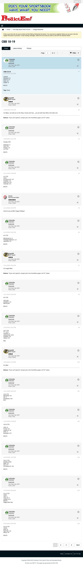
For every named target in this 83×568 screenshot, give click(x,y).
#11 (78, 391)
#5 (79, 208)
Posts (6, 48)
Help (61, 554)
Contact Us (68, 554)
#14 (78, 490)
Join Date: (11, 65)
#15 (78, 523)
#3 (79, 139)
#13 (78, 457)
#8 (79, 294)
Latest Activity (17, 48)
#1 (79, 71)
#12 (78, 421)
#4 (79, 173)
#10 (78, 362)
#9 (79, 327)
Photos (29, 48)
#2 (79, 110)
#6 (79, 232)
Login (77, 1)
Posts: (10, 66)
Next (78, 545)
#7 (79, 265)
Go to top (77, 554)
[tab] (6, 48)
